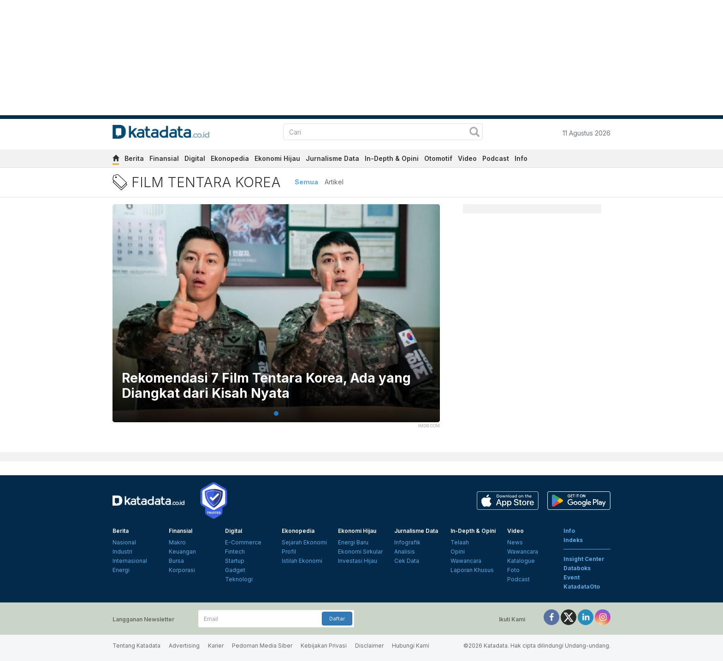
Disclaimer (369, 645)
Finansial (164, 158)
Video (467, 158)
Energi (121, 570)
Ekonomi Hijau (277, 158)
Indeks (573, 540)
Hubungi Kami (410, 645)
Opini (457, 551)
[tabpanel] (276, 319)
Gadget (235, 570)
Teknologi (239, 579)
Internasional (130, 560)
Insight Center (583, 558)
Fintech (235, 551)
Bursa (176, 560)
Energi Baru (353, 542)
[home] (116, 159)
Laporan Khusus (472, 570)
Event (571, 577)
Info (521, 158)
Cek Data (406, 560)
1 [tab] (276, 413)
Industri (122, 551)
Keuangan (182, 551)
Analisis (404, 551)
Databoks (577, 568)
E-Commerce (243, 542)
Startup (234, 560)
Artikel (334, 182)
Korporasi (182, 570)
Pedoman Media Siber (262, 645)
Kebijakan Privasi (324, 645)
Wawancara (465, 560)
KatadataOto (581, 586)
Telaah (459, 542)
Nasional (124, 542)
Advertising (184, 645)
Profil (289, 551)
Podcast (495, 158)
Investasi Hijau (357, 560)
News (515, 542)
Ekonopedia (230, 158)
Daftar (337, 618)
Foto (513, 570)
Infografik (407, 542)
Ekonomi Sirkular (360, 551)
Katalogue (521, 560)
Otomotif (438, 158)
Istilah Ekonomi (302, 560)
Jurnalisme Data (332, 158)
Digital (194, 158)
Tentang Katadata (136, 645)
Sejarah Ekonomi (304, 542)
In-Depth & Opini (392, 158)
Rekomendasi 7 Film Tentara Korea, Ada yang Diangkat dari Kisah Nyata (266, 386)
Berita (134, 158)
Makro (177, 542)
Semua (306, 182)
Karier (216, 645)
